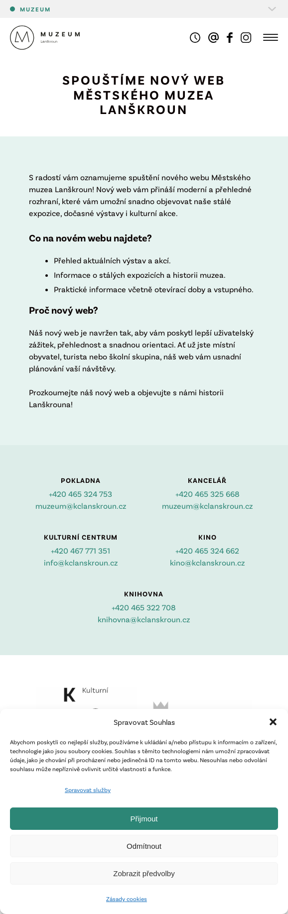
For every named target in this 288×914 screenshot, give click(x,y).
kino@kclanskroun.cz (207, 562)
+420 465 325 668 (207, 493)
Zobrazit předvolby (143, 873)
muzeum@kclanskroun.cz (80, 505)
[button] (273, 722)
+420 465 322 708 (144, 607)
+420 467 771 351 (80, 550)
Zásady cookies (126, 898)
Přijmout (143, 818)
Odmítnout (144, 846)
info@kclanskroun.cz (81, 562)
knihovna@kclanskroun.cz (144, 619)
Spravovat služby (88, 789)
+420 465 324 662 (207, 550)
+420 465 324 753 (80, 493)
